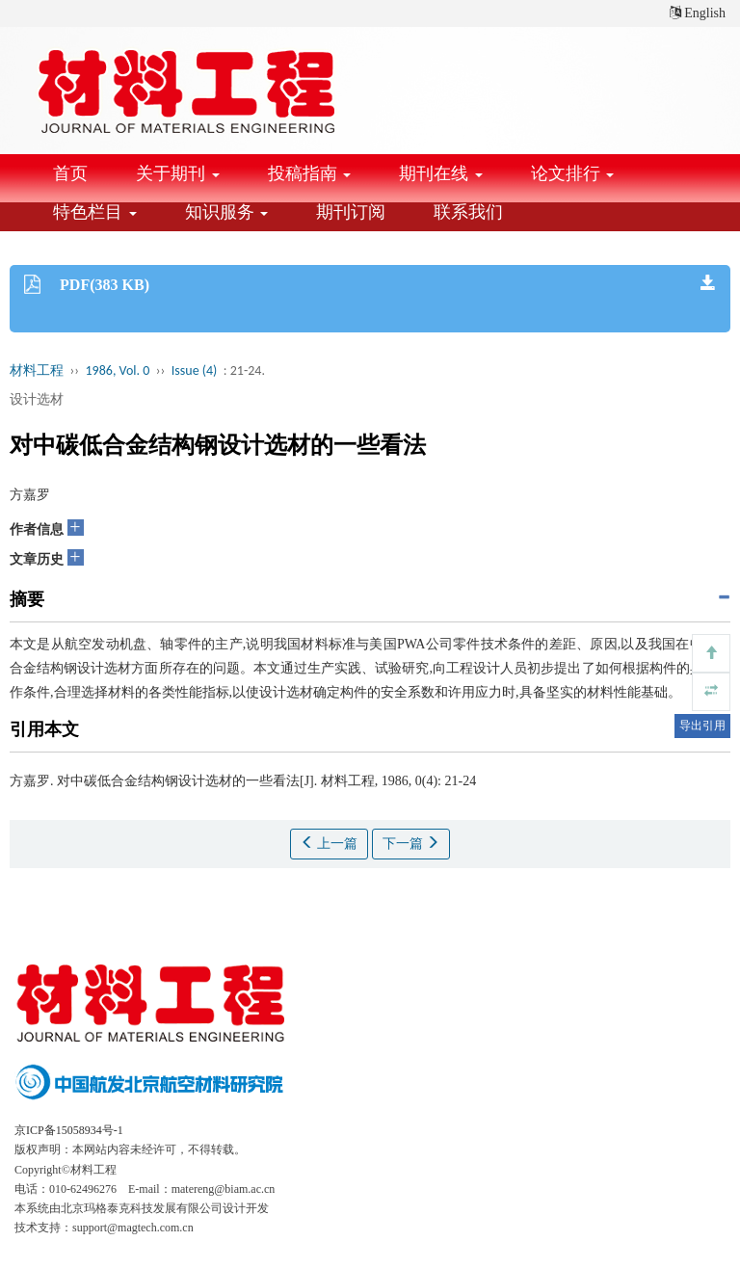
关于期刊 (178, 173)
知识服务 (227, 212)
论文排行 (573, 173)
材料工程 (37, 370)
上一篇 (329, 843)
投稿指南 (310, 173)
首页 (70, 173)
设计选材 (37, 399)
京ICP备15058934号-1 (68, 1130)
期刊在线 (441, 173)
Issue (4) (195, 370)
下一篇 (411, 843)
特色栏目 (95, 212)
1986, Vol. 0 (118, 370)
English (698, 13)
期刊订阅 (350, 212)
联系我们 (468, 212)
